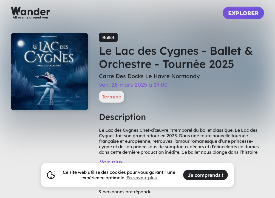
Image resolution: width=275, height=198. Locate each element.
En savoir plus (141, 177)
